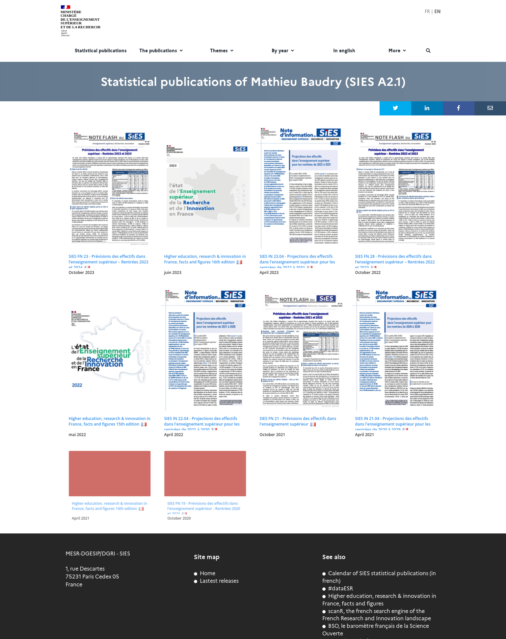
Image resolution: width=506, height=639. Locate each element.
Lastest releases (216, 581)
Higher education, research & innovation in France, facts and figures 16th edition (205, 259)
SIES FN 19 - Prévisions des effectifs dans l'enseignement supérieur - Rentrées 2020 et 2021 (203, 505)
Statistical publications (101, 51)
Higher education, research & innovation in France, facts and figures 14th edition (108, 503)
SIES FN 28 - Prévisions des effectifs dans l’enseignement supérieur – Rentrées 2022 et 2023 (395, 262)
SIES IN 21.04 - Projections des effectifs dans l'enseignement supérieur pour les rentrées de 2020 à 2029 (393, 424)
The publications (161, 51)
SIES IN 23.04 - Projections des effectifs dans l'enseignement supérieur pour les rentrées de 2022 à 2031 (297, 262)
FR (427, 11)
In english (344, 51)
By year (284, 51)
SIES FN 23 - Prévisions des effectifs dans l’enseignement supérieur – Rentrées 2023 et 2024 (108, 262)
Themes (222, 51)
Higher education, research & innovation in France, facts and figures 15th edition (109, 421)
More (398, 51)
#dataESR (337, 588)
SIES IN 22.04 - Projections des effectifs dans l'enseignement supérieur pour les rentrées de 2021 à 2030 (202, 424)
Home (204, 573)
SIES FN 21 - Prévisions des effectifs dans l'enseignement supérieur (298, 421)
